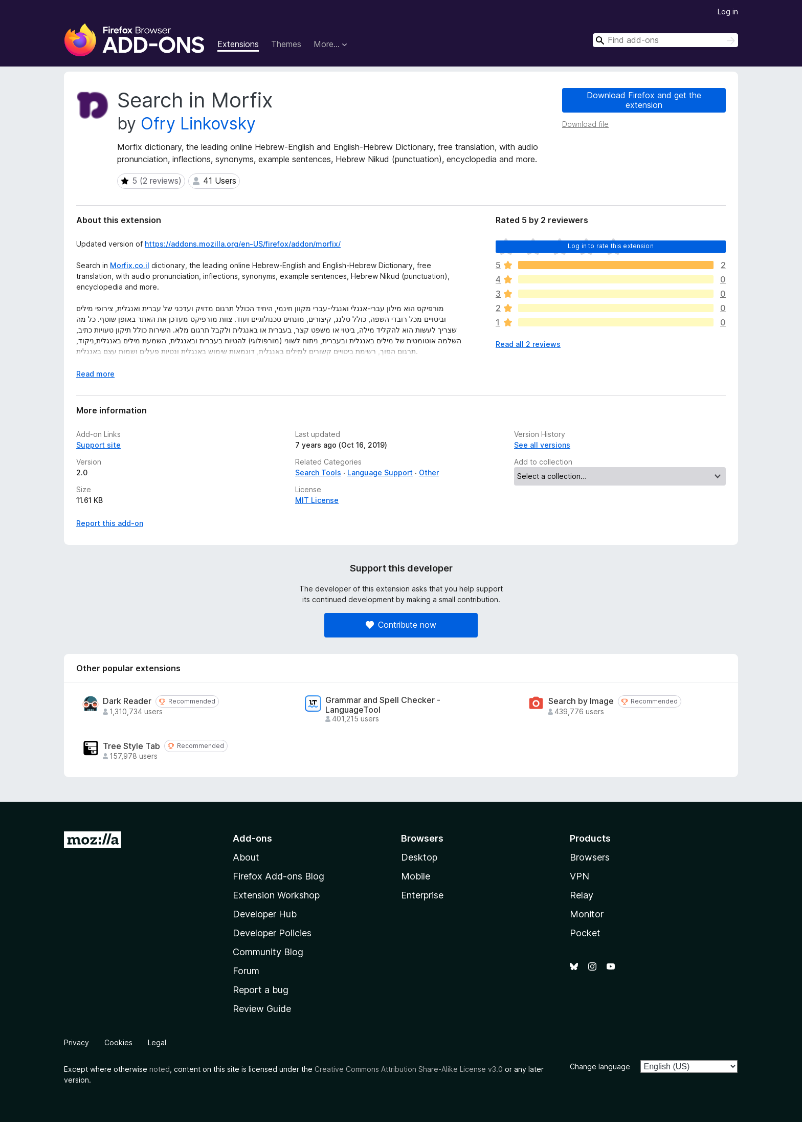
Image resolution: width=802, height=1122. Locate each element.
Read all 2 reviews (528, 344)
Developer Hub (265, 914)
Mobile (415, 876)
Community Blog (268, 952)
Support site (98, 445)
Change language (600, 1066)
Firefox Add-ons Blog (278, 876)
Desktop (419, 857)
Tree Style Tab (131, 746)
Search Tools (318, 472)
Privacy (76, 1042)
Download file (585, 124)
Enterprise (422, 895)
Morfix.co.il (129, 265)
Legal (157, 1042)
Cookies (118, 1042)
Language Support (380, 472)
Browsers (590, 857)
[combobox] (665, 40)
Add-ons (252, 838)
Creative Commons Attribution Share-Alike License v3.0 (409, 1069)
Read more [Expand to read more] (95, 373)
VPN (579, 876)
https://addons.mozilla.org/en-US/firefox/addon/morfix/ (243, 243)
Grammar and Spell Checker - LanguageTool (382, 705)
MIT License (317, 500)
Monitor (587, 914)
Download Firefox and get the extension (644, 100)
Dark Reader (127, 701)
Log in (728, 11)
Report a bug (260, 989)
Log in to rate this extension (611, 246)
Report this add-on (109, 523)
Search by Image (581, 701)
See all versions (542, 445)
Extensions (238, 44)
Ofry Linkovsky (198, 124)
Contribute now (401, 625)
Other (429, 472)
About (246, 857)
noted (159, 1069)
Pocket (585, 933)
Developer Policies (272, 933)
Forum (246, 970)
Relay (581, 895)
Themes (286, 44)
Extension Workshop (276, 895)
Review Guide (262, 1008)
